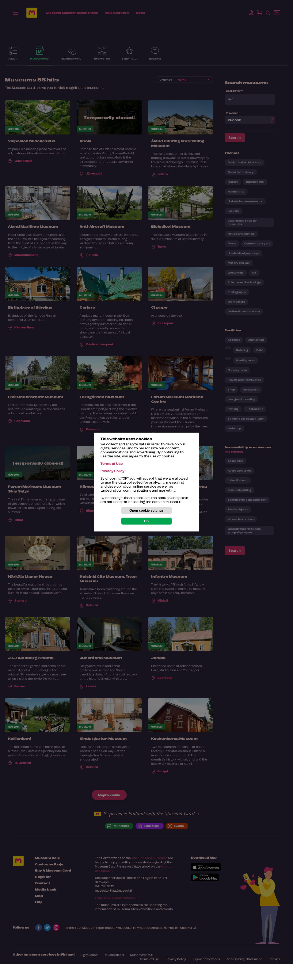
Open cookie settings (146, 510)
